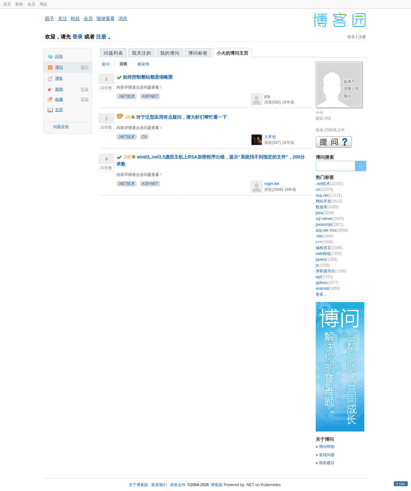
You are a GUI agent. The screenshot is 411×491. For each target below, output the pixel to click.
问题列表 (113, 53)
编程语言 (329, 248)
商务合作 (178, 485)
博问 (59, 67)
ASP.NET (150, 96)
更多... (321, 294)
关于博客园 (138, 485)
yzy (267, 96)
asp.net (329, 195)
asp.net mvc (332, 230)
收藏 (59, 99)
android (328, 288)
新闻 (19, 4)
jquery (326, 259)
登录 (77, 36)
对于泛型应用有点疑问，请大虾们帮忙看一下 (181, 117)
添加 (84, 99)
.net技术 (329, 183)
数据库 (327, 207)
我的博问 (170, 53)
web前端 (329, 253)
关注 (62, 18)
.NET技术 (126, 96)
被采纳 (143, 64)
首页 (7, 4)
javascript (329, 224)
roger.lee (271, 183)
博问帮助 (327, 446)
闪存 (59, 56)
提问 (84, 67)
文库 (59, 109)
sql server (330, 218)
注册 (101, 36)
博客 (59, 78)
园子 (49, 18)
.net (325, 236)
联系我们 (159, 485)
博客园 (216, 485)
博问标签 (198, 53)
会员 (31, 4)
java (325, 213)
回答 (123, 64)
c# (324, 189)
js (323, 265)
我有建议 (327, 463)
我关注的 (141, 53)
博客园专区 (331, 271)
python (327, 282)
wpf (324, 277)
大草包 (270, 137)
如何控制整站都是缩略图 (148, 77)
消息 (122, 18)
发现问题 (327, 455)
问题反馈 (61, 127)
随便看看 (106, 18)
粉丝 (75, 18)
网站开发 (329, 201)
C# (144, 137)
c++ (325, 242)
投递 (84, 89)
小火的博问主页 (232, 53)
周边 (43, 4)
